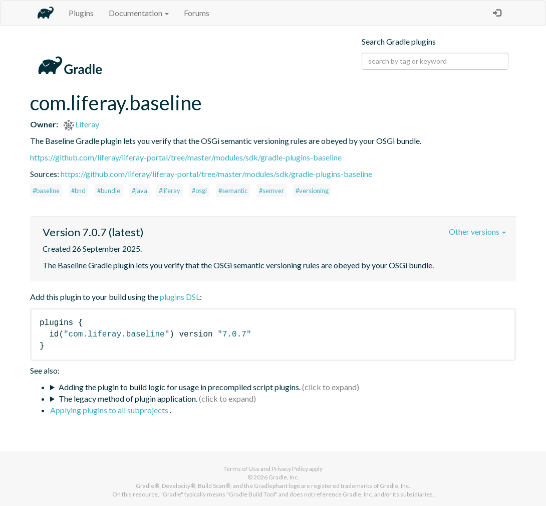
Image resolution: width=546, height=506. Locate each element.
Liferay (81, 124)
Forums (196, 13)
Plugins (81, 13)
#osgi (199, 191)
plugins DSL (180, 296)
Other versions (477, 231)
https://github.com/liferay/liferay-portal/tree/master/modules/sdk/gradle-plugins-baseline (186, 157)
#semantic (232, 191)
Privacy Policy (289, 468)
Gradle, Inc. (283, 477)
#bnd (78, 191)
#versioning (312, 191)
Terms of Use (241, 468)
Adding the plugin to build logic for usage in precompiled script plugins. (180, 387)
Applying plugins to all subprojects (110, 410)
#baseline (46, 191)
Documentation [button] (139, 13)
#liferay (169, 191)
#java (139, 191)
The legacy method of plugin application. (128, 398)
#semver (271, 191)
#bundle (108, 191)
